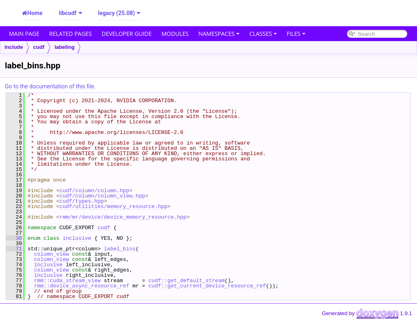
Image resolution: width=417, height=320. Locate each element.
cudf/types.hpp (81, 201)
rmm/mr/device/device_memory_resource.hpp (123, 217)
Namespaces (218, 33)
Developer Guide (127, 33)
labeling (65, 47)
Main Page (24, 33)
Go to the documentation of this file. (50, 86)
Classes (263, 33)
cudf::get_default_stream (186, 280)
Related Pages (70, 33)
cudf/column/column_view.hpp (102, 195)
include (13, 47)
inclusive (77, 238)
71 (14, 248)
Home (34, 13)
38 (14, 238)
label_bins (120, 248)
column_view (51, 254)
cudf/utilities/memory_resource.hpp (113, 206)
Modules (175, 33)
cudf (38, 47)
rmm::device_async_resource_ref (81, 285)
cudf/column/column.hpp (94, 190)
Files (296, 33)
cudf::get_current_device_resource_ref (207, 285)
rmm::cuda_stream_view (67, 280)
